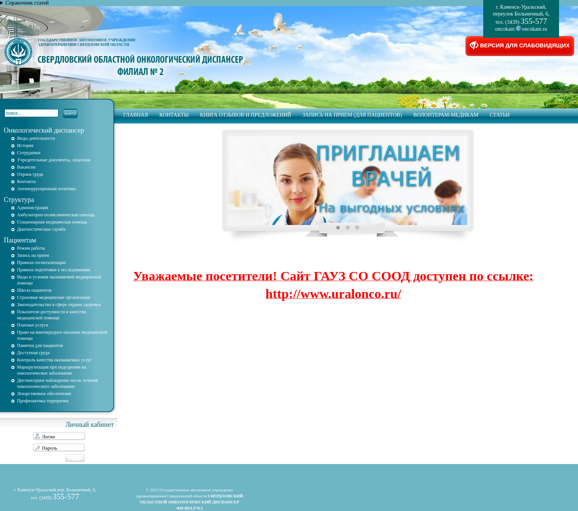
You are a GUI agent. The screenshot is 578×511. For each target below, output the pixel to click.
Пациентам (20, 240)
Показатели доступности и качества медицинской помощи (51, 314)
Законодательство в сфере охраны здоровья (58, 304)
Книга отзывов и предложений (245, 115)
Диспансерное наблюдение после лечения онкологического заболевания (57, 383)
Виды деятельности (36, 138)
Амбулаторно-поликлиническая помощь (56, 214)
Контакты (174, 115)
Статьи (500, 115)
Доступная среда (33, 352)
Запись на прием (33, 255)
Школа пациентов (34, 290)
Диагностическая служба (41, 229)
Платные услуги (32, 325)
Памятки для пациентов (40, 345)
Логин (48, 436)
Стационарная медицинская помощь (52, 222)
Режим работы (31, 248)
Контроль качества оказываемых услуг (54, 360)
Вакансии (26, 167)
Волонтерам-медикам (446, 115)
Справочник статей (27, 3)
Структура (19, 199)
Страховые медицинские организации (53, 297)
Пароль (49, 448)
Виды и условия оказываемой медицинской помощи (59, 280)
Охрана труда (30, 174)
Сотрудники (29, 152)
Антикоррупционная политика (46, 188)
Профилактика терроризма (43, 400)
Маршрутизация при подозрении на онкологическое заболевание (51, 370)
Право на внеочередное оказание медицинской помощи (62, 335)
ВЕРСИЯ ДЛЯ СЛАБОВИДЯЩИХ (520, 46)
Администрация (32, 207)
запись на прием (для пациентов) (352, 115)
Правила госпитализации (41, 262)
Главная (135, 115)
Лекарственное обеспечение (44, 393)
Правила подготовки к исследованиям (53, 269)
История (25, 145)
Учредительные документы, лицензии (54, 160)
